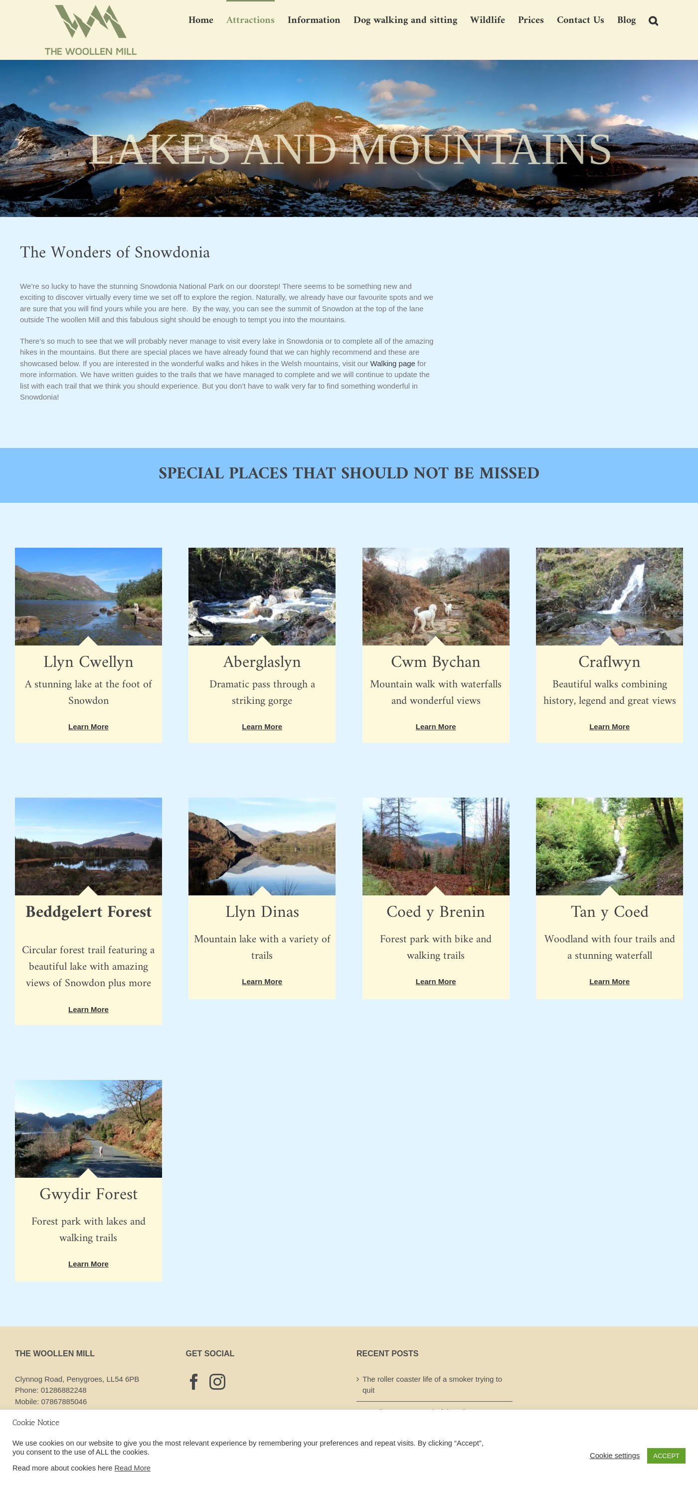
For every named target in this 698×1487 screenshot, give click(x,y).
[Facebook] (194, 1382)
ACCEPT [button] (666, 1456)
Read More (133, 1468)
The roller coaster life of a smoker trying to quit (432, 1385)
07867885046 (64, 1401)
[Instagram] (217, 1382)
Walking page (392, 363)
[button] (653, 20)
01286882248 (64, 1390)
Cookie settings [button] (615, 1456)
